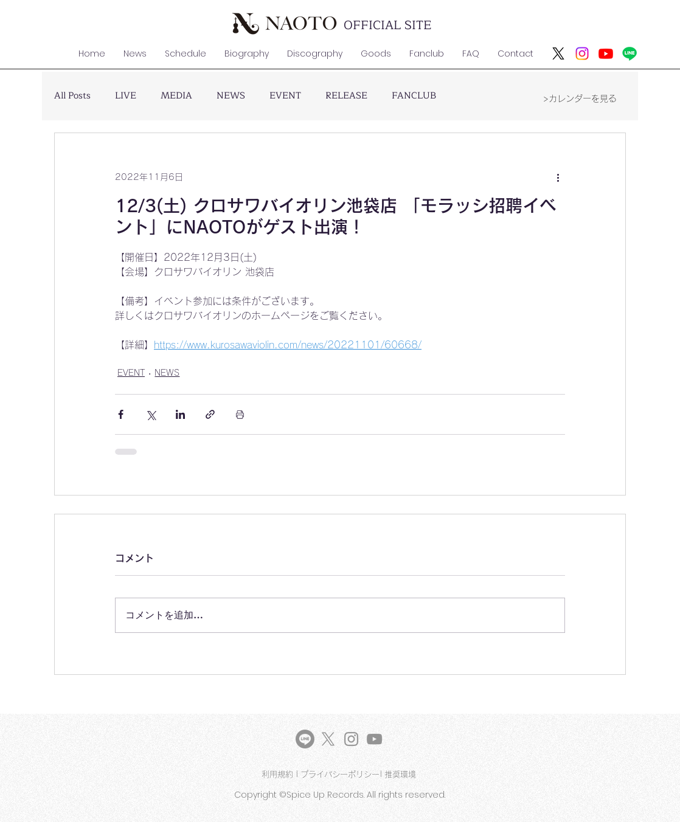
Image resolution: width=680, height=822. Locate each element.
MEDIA (176, 96)
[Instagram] (582, 53)
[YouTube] (374, 739)
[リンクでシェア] (210, 414)
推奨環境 (401, 774)
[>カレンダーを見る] (579, 98)
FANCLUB (414, 96)
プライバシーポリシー (340, 774)
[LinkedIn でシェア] (180, 414)
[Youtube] (605, 53)
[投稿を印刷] (240, 414)
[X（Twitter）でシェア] (150, 414)
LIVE (125, 96)
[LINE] (305, 739)
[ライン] (629, 53)
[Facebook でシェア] (121, 414)
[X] (558, 53)
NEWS (231, 96)
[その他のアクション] (557, 177)
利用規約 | (281, 774)
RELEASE (346, 96)
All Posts (72, 96)
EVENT (285, 96)
